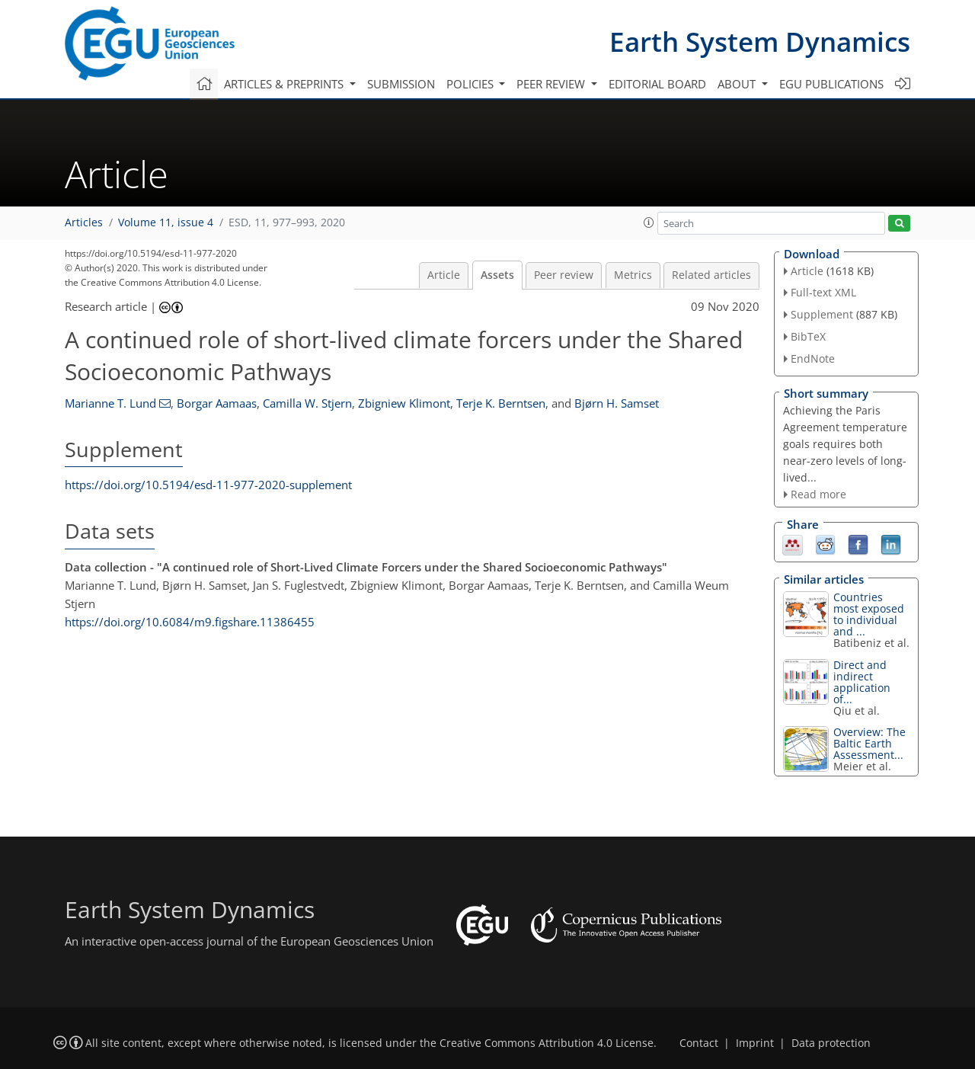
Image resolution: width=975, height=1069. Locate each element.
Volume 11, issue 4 (165, 222)
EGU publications (831, 83)
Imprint (755, 1043)
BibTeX (808, 336)
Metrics (633, 275)
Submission (401, 83)
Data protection (831, 1043)
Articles (84, 222)
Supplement (822, 314)
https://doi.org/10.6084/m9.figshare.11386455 (190, 621)
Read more (818, 494)
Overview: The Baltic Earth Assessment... (869, 743)
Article (443, 275)
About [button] (738, 83)
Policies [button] (471, 83)
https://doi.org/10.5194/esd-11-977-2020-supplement (208, 484)
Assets (497, 275)
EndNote (813, 358)
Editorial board (657, 83)
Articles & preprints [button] (285, 83)
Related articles (711, 275)
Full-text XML (823, 292)
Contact (698, 1043)
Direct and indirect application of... (861, 682)
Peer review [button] (552, 83)
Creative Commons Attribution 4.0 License (547, 1043)
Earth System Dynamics (759, 41)
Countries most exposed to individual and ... (868, 614)
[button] (649, 222)
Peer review (563, 275)
